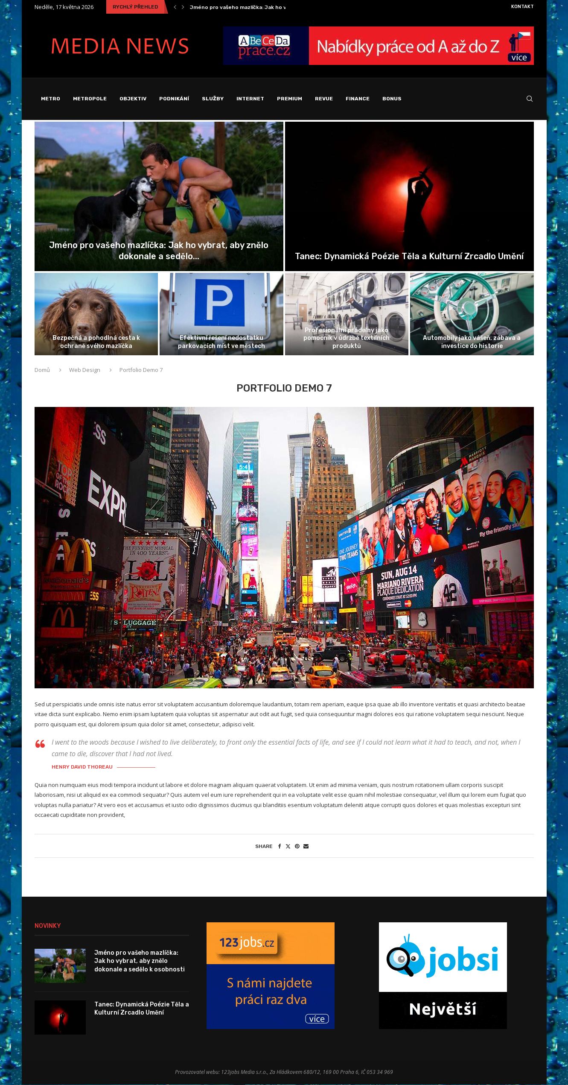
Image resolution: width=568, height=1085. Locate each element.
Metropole (90, 99)
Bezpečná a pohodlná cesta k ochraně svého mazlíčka (96, 342)
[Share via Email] (306, 846)
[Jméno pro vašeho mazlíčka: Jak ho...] (159, 197)
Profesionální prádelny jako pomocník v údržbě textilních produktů (346, 338)
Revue (324, 99)
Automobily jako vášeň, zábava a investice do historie (472, 342)
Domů (43, 370)
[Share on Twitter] (288, 846)
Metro (50, 99)
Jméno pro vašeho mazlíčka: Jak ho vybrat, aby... (253, 7)
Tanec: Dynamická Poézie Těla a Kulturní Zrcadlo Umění (409, 257)
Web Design (84, 370)
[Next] (183, 7)
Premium (289, 99)
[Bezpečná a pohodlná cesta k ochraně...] (96, 314)
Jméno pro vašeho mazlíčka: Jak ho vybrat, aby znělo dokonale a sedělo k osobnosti (139, 962)
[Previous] (175, 7)
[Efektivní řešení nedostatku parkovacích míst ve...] (221, 314)
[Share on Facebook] (279, 846)
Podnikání (174, 99)
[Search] (529, 99)
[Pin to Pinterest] (297, 846)
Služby (213, 99)
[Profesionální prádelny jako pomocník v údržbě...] (347, 314)
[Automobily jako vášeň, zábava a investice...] (472, 314)
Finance (358, 99)
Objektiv (132, 99)
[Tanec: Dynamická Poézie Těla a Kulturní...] (409, 197)
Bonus (392, 99)
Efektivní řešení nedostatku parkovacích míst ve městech (221, 342)
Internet (250, 99)
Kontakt (522, 6)
